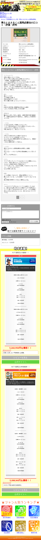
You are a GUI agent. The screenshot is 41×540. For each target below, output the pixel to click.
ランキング (3, 14)
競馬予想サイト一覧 (6, 17)
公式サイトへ (20, 362)
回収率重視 (20, 511)
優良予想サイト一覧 (6, 13)
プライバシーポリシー (20, 537)
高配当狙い (20, 527)
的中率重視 (6, 511)
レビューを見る (20, 357)
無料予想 (34, 527)
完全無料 (6, 527)
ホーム (2, 12)
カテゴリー (3, 16)
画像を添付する (6, 220)
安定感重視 (34, 511)
